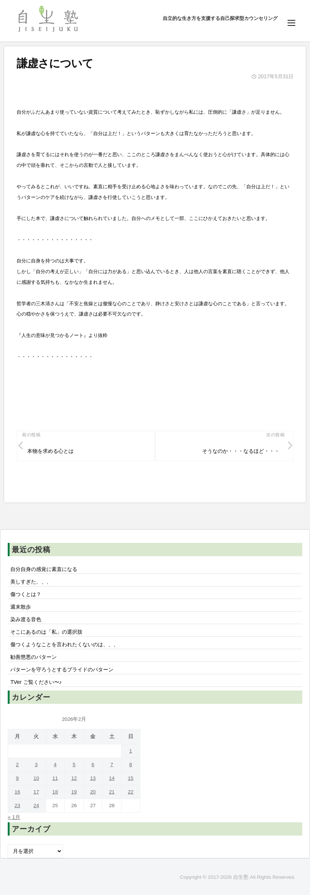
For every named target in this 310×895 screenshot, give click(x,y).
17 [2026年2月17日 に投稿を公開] (36, 792)
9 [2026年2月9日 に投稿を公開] (17, 778)
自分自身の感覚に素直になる (43, 569)
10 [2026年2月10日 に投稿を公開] (36, 778)
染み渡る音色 (25, 619)
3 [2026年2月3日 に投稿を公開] (36, 764)
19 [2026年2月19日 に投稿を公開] (74, 792)
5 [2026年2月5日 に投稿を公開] (74, 764)
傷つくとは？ (25, 594)
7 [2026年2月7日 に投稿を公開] (111, 764)
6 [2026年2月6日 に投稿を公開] (92, 764)
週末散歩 (20, 607)
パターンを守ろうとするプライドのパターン (61, 669)
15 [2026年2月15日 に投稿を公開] (130, 778)
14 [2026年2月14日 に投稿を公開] (112, 778)
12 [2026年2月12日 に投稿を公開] (74, 778)
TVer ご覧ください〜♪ (36, 682)
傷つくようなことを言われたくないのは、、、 (64, 644)
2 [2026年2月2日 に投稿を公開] (17, 764)
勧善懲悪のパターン (33, 657)
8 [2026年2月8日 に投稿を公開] (130, 764)
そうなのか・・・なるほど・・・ (240, 451)
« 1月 (14, 817)
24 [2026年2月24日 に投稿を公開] (36, 805)
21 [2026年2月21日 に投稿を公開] (112, 792)
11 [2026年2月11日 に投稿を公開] (55, 778)
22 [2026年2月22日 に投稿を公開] (130, 792)
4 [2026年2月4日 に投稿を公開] (55, 764)
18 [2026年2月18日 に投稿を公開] (55, 792)
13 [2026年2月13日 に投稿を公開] (93, 778)
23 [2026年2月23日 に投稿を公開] (17, 805)
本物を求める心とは (50, 451)
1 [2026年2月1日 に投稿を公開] (130, 751)
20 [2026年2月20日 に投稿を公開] (93, 792)
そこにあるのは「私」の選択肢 (46, 632)
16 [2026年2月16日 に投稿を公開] (17, 792)
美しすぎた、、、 (31, 582)
